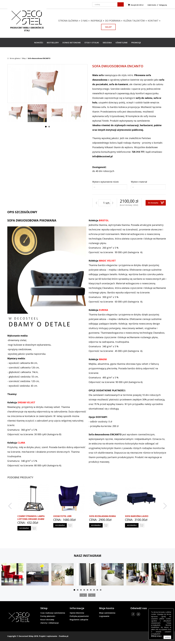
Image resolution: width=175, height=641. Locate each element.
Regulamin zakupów (79, 619)
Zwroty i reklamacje (49, 623)
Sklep (108, 26)
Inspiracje (96, 20)
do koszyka (34, 528)
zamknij (167, 637)
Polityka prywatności (79, 616)
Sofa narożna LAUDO (136, 516)
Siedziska (107, 42)
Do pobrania (112, 20)
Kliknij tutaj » (156, 636)
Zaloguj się (163, 5)
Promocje (136, 42)
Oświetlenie (122, 42)
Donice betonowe (72, 42)
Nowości (38, 42)
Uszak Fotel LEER (62, 516)
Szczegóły (24, 528)
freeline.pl (63, 636)
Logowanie (104, 616)
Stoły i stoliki (91, 42)
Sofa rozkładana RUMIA (102, 516)
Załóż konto (151, 5)
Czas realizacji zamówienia (52, 613)
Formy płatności (47, 616)
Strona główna (68, 20)
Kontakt (153, 20)
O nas (84, 20)
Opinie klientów (77, 613)
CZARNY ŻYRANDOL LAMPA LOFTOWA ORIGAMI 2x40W (31, 517)
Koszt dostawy (47, 619)
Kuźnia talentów (134, 20)
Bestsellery (53, 42)
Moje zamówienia (107, 613)
